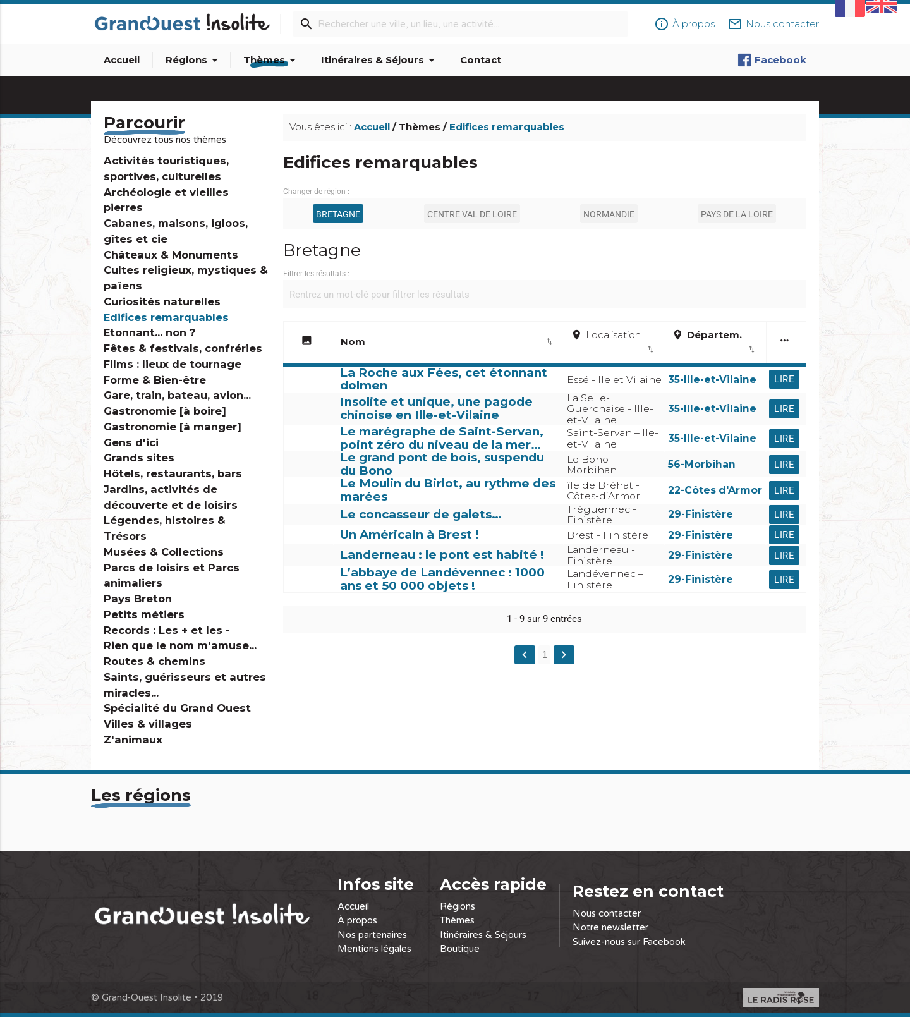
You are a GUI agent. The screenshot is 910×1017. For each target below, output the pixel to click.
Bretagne (338, 214)
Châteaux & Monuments (171, 254)
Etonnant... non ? (149, 332)
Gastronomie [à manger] (172, 426)
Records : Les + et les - (167, 630)
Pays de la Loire (737, 214)
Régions (194, 60)
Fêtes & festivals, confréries (183, 348)
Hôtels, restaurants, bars (173, 473)
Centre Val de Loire (472, 214)
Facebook (771, 60)
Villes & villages (148, 723)
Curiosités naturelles (162, 301)
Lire (784, 379)
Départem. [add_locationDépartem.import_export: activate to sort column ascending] (714, 342)
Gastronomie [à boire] (165, 411)
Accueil (122, 60)
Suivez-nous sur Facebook (629, 941)
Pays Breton (138, 598)
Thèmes (271, 60)
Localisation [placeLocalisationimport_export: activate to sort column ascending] (613, 342)
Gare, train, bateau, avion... (177, 395)
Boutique (460, 948)
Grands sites (139, 457)
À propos (357, 920)
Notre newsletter (610, 927)
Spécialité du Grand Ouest (177, 708)
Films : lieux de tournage (172, 364)
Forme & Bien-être (155, 380)
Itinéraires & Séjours (380, 60)
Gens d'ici (131, 442)
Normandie (608, 214)
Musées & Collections (164, 551)
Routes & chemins (154, 661)
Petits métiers (144, 614)
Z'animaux (133, 739)
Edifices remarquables (166, 317)
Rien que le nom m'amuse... (180, 645)
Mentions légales (374, 948)
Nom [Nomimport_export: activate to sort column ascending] (447, 342)
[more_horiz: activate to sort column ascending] (786, 343)
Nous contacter (607, 913)
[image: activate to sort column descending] (308, 343)
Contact (480, 60)
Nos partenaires (372, 935)
